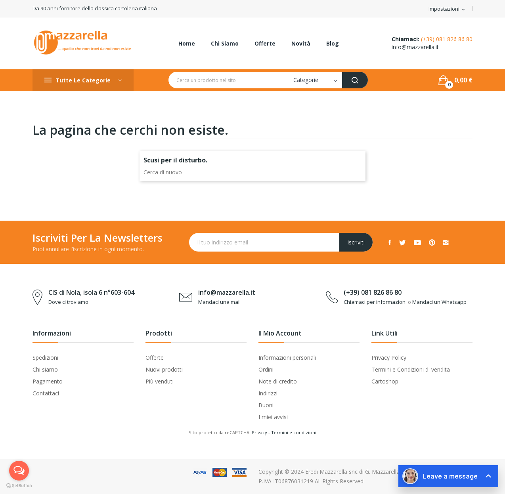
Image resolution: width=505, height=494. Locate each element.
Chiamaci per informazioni (375, 301)
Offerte (154, 357)
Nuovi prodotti (164, 369)
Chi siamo (45, 369)
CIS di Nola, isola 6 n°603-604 (91, 292)
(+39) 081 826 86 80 (446, 39)
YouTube (417, 242)
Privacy (259, 432)
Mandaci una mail (219, 301)
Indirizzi (267, 393)
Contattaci (46, 393)
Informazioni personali (287, 357)
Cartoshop (384, 381)
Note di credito (277, 381)
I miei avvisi (273, 417)
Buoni (266, 405)
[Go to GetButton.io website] (19, 485)
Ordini (266, 369)
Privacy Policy (388, 357)
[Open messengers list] (19, 471)
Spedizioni (45, 357)
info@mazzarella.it (415, 47)
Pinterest (432, 242)
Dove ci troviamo (68, 301)
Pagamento (48, 381)
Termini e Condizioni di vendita (410, 369)
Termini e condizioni (293, 432)
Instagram (446, 242)
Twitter (402, 242)
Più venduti (159, 381)
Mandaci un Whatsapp (439, 301)
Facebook (389, 242)
